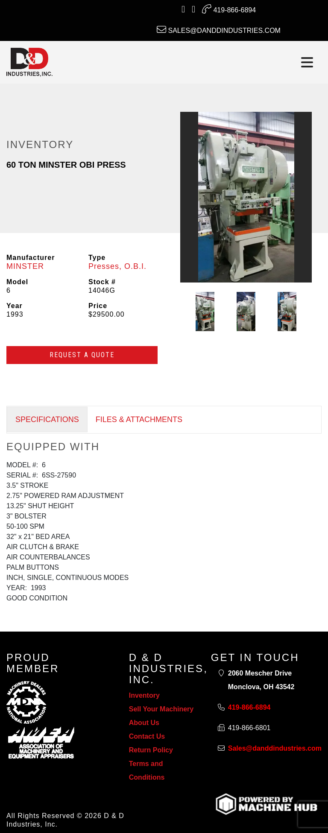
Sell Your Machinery (161, 709)
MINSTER (25, 266)
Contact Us (147, 736)
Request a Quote (82, 355)
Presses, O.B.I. (117, 266)
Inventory (144, 695)
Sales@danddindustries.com (219, 29)
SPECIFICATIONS (47, 419)
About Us (144, 722)
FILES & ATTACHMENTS (139, 419)
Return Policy (151, 750)
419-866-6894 (229, 9)
